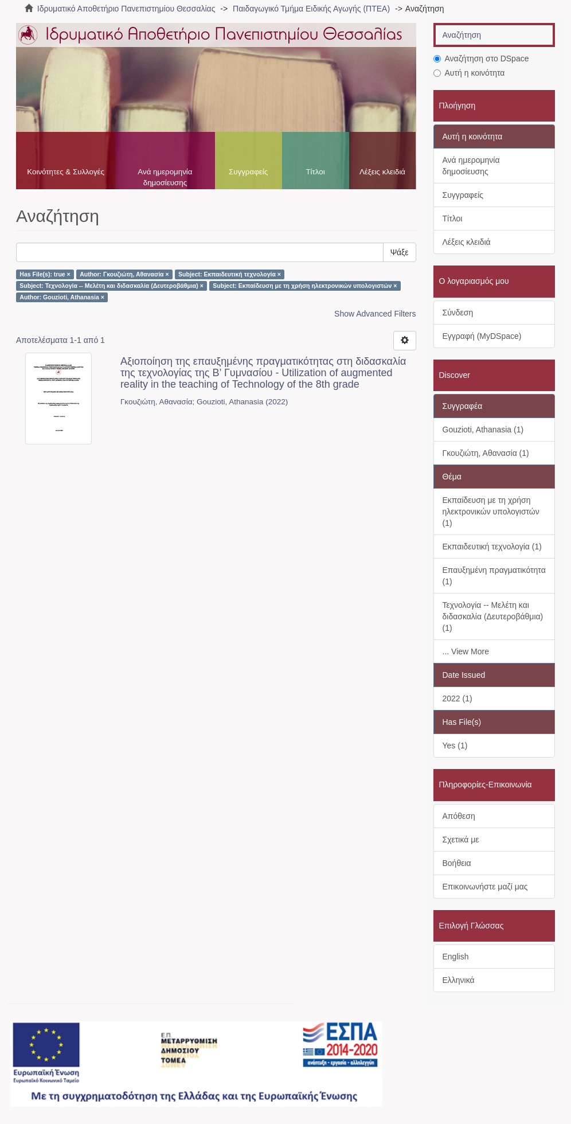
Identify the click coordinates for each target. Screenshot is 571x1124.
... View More (466, 651)
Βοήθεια (457, 863)
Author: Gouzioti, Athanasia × (61, 297)
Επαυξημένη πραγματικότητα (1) (494, 575)
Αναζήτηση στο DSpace (481, 58)
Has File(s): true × (44, 274)
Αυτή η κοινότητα (469, 72)
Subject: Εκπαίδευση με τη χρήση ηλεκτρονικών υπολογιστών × (305, 285)
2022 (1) (457, 698)
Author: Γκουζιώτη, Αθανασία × (124, 274)
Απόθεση (459, 816)
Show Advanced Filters (375, 313)
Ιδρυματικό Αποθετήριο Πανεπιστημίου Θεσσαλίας (126, 8)
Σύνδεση (458, 312)
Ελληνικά (459, 980)
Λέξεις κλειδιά (382, 171)
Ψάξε (399, 252)
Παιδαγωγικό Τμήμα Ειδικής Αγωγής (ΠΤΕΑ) (311, 8)
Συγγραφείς (248, 171)
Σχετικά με (461, 839)
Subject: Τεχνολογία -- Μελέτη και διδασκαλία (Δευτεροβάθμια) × (111, 285)
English (456, 956)
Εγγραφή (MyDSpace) (482, 336)
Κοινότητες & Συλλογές (65, 171)
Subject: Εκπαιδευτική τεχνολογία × (229, 274)
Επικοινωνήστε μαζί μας (485, 886)
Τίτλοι (315, 171)
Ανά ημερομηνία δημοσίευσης (165, 177)
